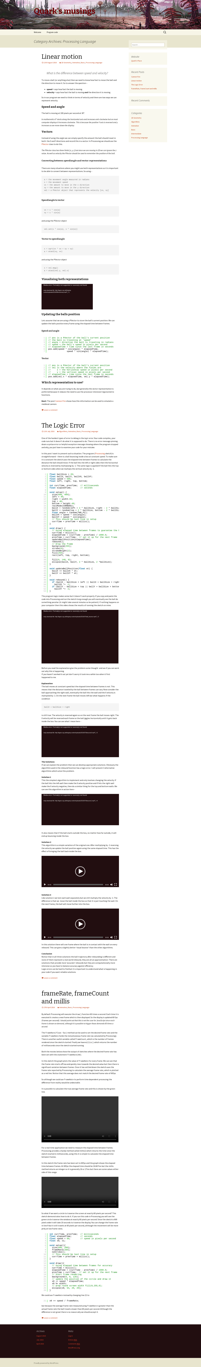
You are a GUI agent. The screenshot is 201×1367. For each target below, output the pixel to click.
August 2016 (41, 1334)
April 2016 (40, 1342)
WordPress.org (74, 1346)
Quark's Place (136, 61)
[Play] (45, 884)
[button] (80, 871)
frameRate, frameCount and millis (144, 88)
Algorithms (63, 431)
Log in (70, 1334)
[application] (67, 296)
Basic (83, 62)
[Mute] (111, 884)
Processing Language (94, 62)
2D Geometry (66, 62)
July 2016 (39, 1338)
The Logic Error (63, 425)
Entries (72, 1338)
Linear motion (62, 56)
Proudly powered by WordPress (46, 1362)
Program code (52, 32)
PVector (45, 144)
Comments (74, 1342)
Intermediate (136, 134)
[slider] (78, 884)
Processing (100, 453)
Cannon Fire (60, 401)
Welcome (37, 32)
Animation (76, 62)
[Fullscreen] (115, 884)
